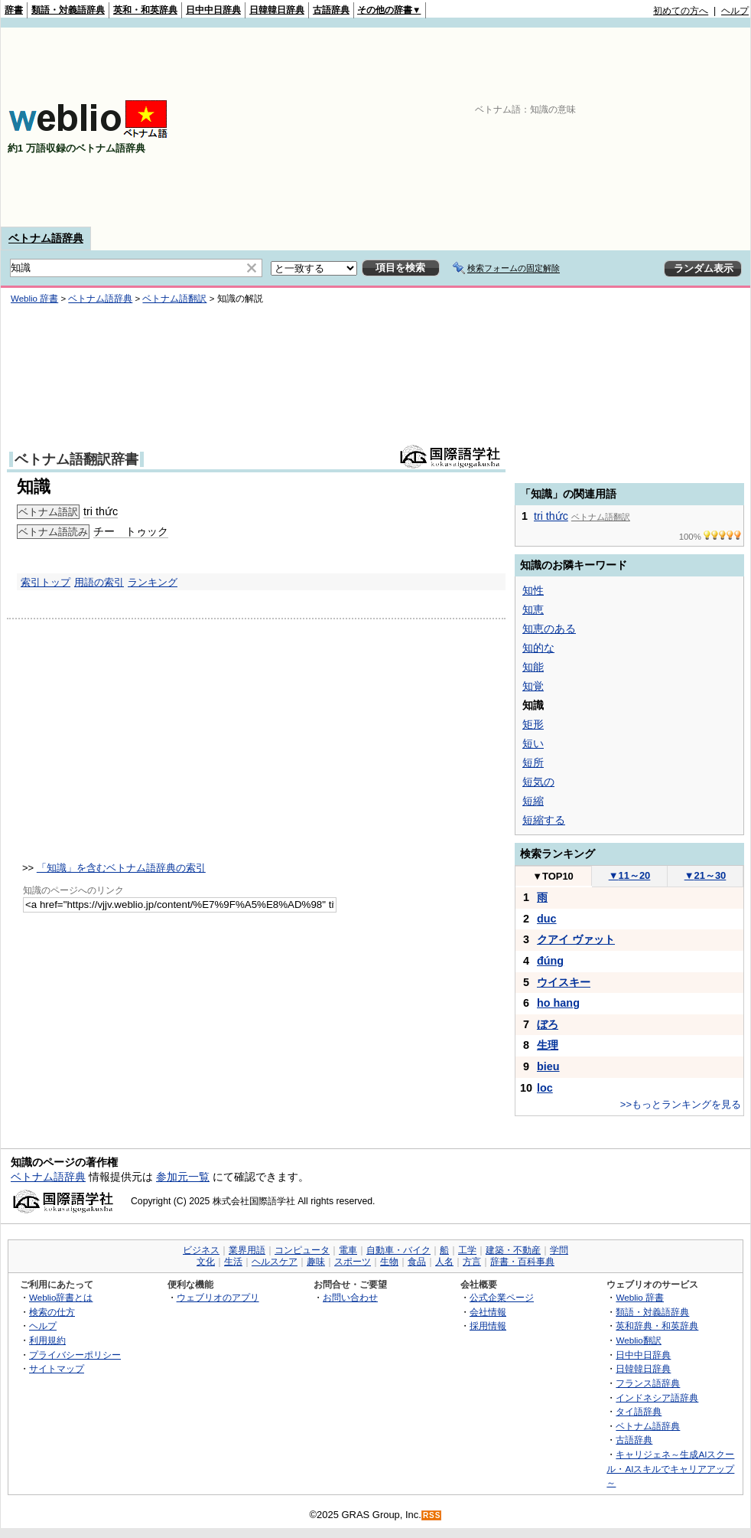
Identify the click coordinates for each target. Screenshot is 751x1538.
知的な (538, 648)
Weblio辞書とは (61, 1297)
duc (547, 919)
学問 (559, 1250)
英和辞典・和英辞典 (657, 1326)
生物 (389, 1261)
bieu (548, 1066)
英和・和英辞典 (145, 10)
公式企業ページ (502, 1297)
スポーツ (352, 1261)
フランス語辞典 (648, 1383)
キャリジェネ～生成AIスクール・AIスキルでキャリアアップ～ (670, 1468)
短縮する (543, 820)
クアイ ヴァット (576, 939)
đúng (550, 961)
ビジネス (201, 1250)
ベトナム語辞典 (45, 238)
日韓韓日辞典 (276, 10)
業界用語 (247, 1250)
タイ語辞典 (639, 1411)
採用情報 (488, 1326)
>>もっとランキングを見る (680, 1104)
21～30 (705, 875)
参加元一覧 (183, 1177)
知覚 (533, 686)
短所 (533, 762)
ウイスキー (563, 982)
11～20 (630, 875)
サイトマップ (56, 1368)
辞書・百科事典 (522, 1261)
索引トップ (45, 582)
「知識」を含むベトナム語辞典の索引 (121, 867)
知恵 (533, 609)
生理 (547, 1045)
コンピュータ (302, 1250)
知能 (533, 667)
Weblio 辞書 (34, 298)
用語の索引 (99, 582)
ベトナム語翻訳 (174, 298)
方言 (472, 1261)
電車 (348, 1250)
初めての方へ (680, 10)
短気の (538, 782)
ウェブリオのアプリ (218, 1297)
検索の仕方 (52, 1312)
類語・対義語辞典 (68, 10)
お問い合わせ (350, 1297)
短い (533, 743)
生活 (233, 1261)
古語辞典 (331, 10)
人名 (444, 1261)
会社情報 (488, 1312)
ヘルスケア (274, 1261)
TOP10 (553, 876)
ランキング (152, 582)
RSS (432, 1515)
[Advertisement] (630, 127)
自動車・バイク (398, 1250)
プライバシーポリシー (75, 1355)
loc (545, 1088)
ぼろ (547, 1024)
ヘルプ (735, 10)
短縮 (533, 801)
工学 (467, 1250)
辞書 (14, 10)
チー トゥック (130, 531)
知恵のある (549, 628)
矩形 (533, 724)
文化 (206, 1261)
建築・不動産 (513, 1250)
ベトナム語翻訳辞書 (76, 459)
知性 (533, 590)
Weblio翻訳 (638, 1340)
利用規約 (47, 1340)
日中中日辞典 (213, 10)
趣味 (316, 1261)
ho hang (558, 1003)
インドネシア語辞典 (657, 1397)
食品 (417, 1261)
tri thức (100, 511)
